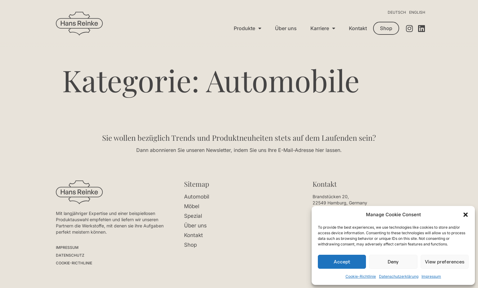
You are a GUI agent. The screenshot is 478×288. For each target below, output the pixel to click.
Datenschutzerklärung (398, 276)
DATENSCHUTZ (70, 255)
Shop (190, 245)
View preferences (444, 262)
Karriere (322, 28)
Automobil (196, 197)
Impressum (431, 276)
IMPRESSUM (67, 247)
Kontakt (358, 28)
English (417, 12)
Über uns (286, 28)
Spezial (193, 216)
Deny (393, 262)
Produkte (247, 28)
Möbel (191, 206)
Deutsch (397, 12)
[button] (465, 215)
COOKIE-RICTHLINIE (74, 263)
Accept (342, 262)
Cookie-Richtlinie (360, 276)
